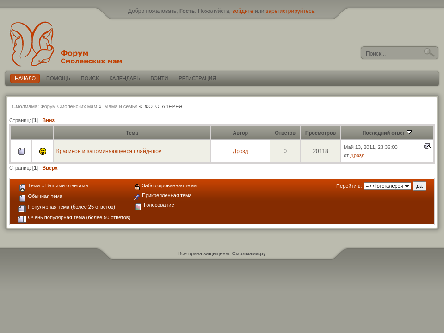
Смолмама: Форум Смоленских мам (54, 106)
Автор (240, 133)
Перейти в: (349, 186)
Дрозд (240, 151)
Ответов (285, 133)
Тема (132, 133)
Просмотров (320, 133)
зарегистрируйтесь (290, 11)
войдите (242, 11)
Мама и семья (120, 106)
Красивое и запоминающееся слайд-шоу (108, 151)
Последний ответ (387, 133)
